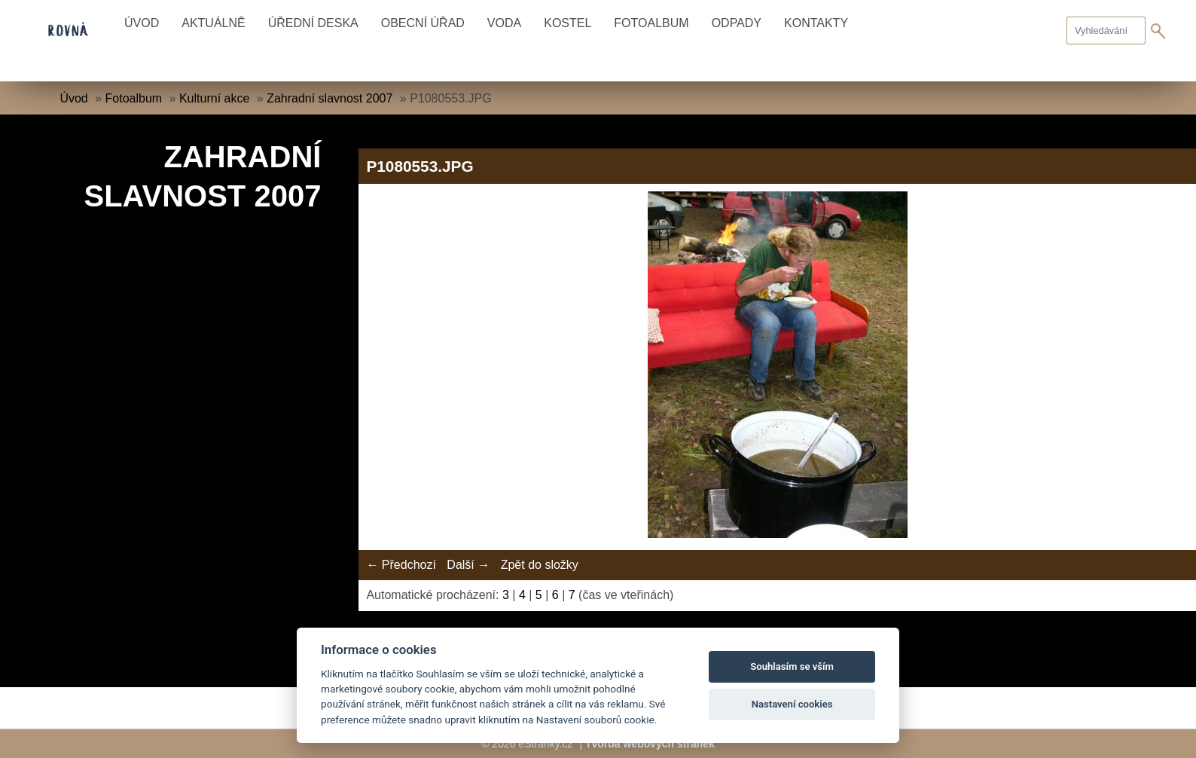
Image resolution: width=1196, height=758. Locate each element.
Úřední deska (313, 23)
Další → (468, 564)
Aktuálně (213, 23)
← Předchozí (400, 564)
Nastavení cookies (792, 704)
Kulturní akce (214, 98)
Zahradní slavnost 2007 (329, 98)
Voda (504, 23)
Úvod (141, 23)
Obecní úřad (423, 23)
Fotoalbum (651, 23)
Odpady (736, 23)
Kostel (567, 23)
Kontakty (816, 23)
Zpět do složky (539, 564)
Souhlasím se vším (792, 666)
